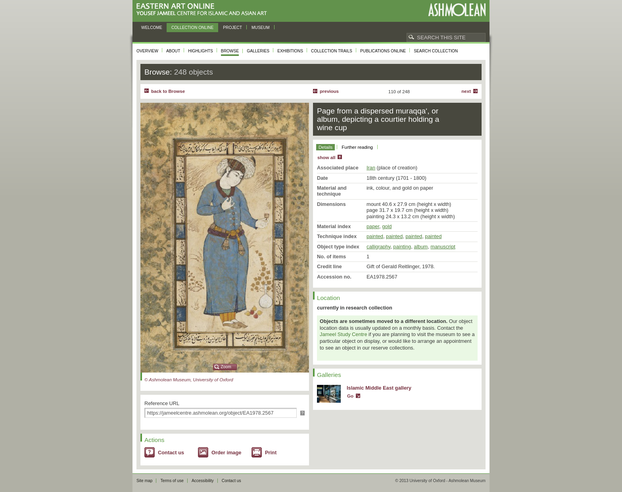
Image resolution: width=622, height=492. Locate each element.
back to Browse (168, 91)
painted (375, 236)
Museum (260, 27)
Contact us (171, 452)
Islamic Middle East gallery (379, 388)
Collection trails (331, 51)
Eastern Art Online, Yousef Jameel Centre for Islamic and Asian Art (203, 9)
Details (325, 147)
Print (270, 452)
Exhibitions (290, 51)
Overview (147, 51)
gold (387, 226)
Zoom (226, 367)
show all (326, 157)
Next (466, 91)
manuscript (442, 247)
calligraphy (378, 247)
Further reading (357, 147)
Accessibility (203, 481)
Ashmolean (457, 9)
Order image (226, 452)
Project (232, 27)
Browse (230, 51)
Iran (371, 168)
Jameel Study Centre (343, 334)
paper (373, 226)
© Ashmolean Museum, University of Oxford (188, 379)
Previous (329, 91)
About (173, 51)
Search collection (436, 51)
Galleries (258, 51)
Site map (144, 481)
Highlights (200, 51)
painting (402, 247)
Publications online (383, 51)
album (421, 247)
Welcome (151, 27)
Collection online (192, 27)
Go (350, 396)
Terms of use (172, 481)
